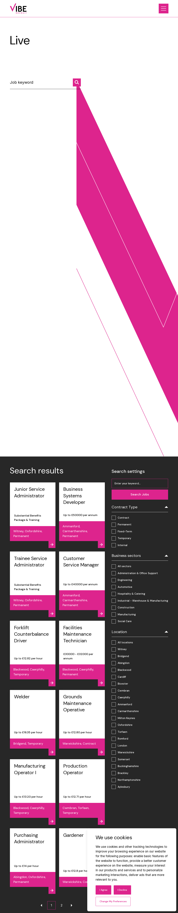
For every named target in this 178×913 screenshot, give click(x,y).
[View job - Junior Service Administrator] (33, 515)
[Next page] (71, 905)
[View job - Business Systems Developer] (82, 515)
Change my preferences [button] (113, 901)
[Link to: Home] (18, 8)
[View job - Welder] (33, 723)
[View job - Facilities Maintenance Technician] (82, 653)
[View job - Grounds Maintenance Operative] (82, 723)
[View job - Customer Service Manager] (82, 584)
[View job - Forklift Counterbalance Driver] (33, 653)
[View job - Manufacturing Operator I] (33, 792)
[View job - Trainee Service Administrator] (33, 584)
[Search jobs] (77, 82)
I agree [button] (103, 889)
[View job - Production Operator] (82, 792)
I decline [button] (122, 889)
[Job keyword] (45, 83)
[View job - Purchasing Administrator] (33, 861)
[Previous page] (41, 905)
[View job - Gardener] (82, 861)
